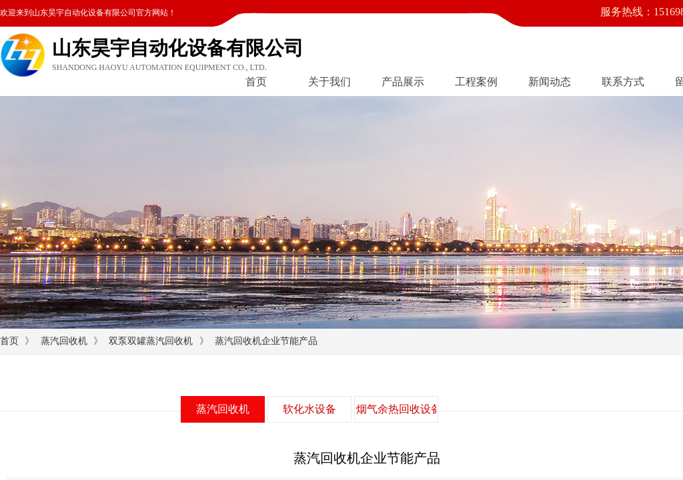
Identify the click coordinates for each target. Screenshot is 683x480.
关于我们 (329, 81)
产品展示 (403, 81)
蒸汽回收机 (64, 341)
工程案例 (476, 81)
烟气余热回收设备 (396, 409)
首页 (256, 81)
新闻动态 (549, 81)
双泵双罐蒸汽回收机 (151, 341)
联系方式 (623, 81)
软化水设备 (309, 409)
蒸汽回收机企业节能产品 (266, 341)
